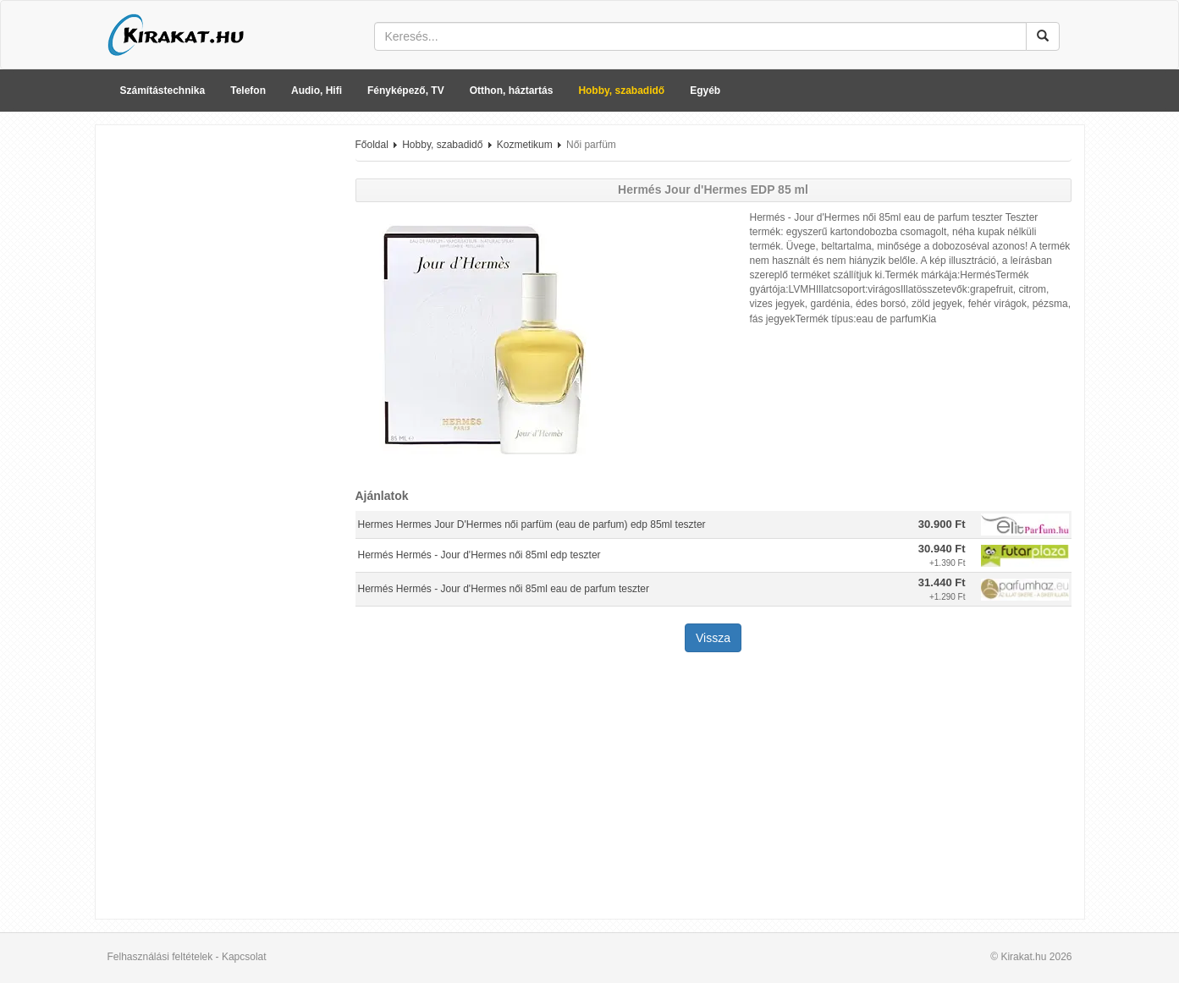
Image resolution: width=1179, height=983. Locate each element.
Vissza (713, 638)
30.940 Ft (942, 548)
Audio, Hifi (316, 90)
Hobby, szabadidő (621, 90)
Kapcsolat (244, 957)
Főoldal (371, 145)
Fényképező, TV (405, 90)
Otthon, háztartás (512, 90)
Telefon (248, 90)
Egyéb (705, 90)
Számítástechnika (163, 90)
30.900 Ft (942, 524)
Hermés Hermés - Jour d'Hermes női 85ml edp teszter (479, 555)
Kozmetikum (525, 145)
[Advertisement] (219, 391)
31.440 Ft (942, 582)
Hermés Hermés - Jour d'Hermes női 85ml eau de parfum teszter (503, 589)
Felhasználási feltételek (160, 957)
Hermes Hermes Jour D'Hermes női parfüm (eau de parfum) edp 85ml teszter (532, 524)
